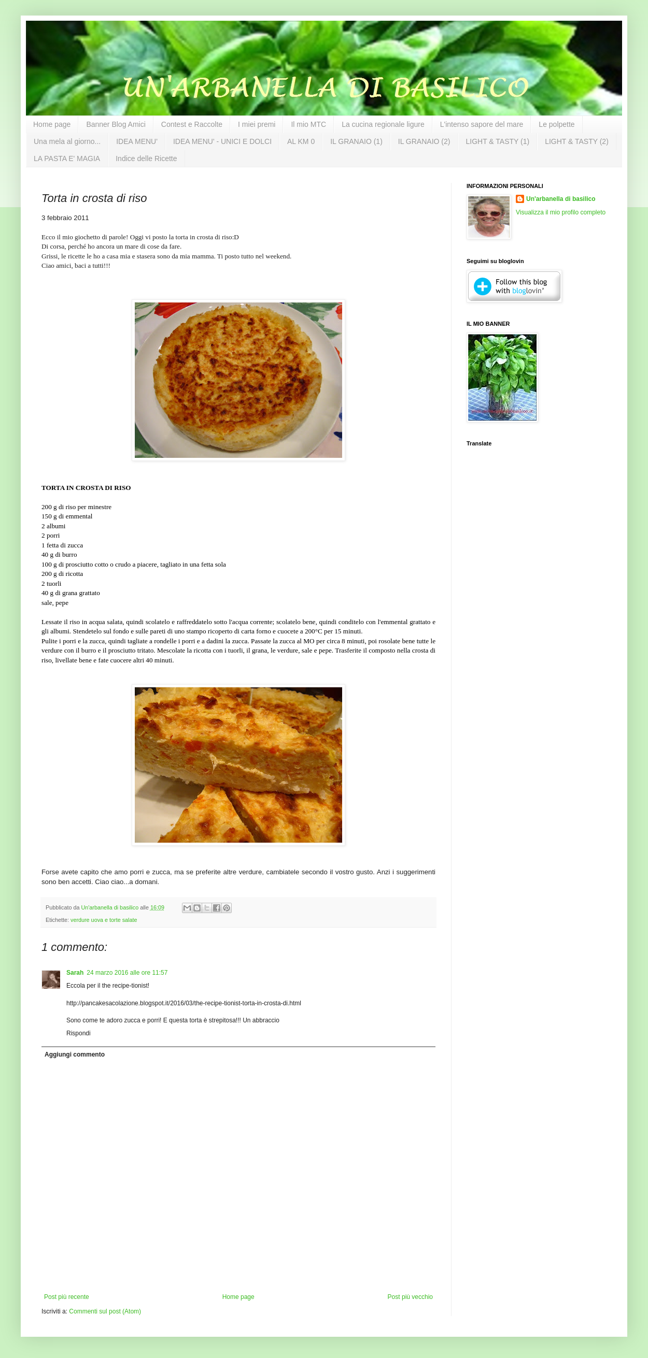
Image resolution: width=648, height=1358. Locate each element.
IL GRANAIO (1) (356, 141)
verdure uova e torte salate (104, 920)
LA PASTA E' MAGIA (67, 158)
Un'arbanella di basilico (561, 199)
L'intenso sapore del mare (482, 124)
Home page (52, 124)
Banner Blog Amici (115, 124)
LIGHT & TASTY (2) (577, 141)
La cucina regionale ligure (383, 124)
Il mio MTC (308, 124)
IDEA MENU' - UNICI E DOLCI (222, 141)
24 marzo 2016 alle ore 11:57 (127, 972)
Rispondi (78, 1033)
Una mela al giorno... (67, 141)
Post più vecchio (410, 1297)
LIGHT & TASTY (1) (497, 141)
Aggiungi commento (75, 1054)
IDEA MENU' (137, 141)
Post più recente (66, 1297)
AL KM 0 (301, 141)
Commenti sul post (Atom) (105, 1311)
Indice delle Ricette (146, 158)
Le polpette (556, 124)
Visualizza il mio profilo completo (560, 212)
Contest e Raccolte (191, 124)
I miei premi (256, 124)
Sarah (74, 972)
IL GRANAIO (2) (424, 141)
